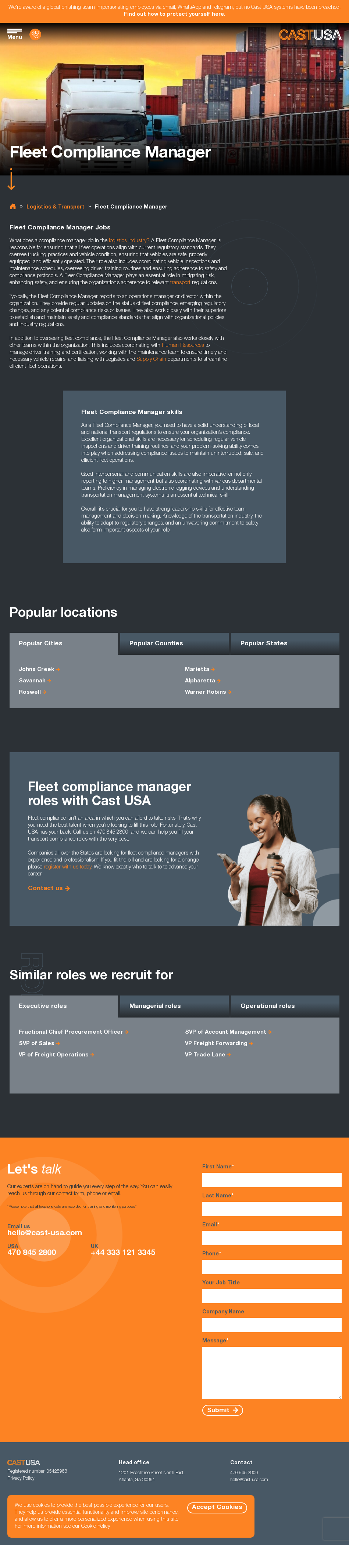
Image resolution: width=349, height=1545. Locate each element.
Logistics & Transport (55, 207)
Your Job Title (272, 1292)
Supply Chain (151, 359)
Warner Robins (205, 692)
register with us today (67, 867)
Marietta (197, 669)
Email (272, 1233)
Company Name (272, 1321)
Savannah (32, 681)
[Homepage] (310, 34)
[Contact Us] (35, 34)
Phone (272, 1262)
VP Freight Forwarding (216, 1044)
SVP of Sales (36, 1044)
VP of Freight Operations (54, 1055)
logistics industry (127, 241)
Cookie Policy (95, 1526)
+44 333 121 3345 (123, 1253)
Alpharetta (200, 681)
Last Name (272, 1204)
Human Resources (183, 345)
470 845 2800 (31, 1253)
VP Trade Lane (205, 1055)
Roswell (30, 692)
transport (180, 283)
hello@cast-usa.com (44, 1233)
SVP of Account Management (225, 1032)
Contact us (45, 889)
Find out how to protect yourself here (174, 14)
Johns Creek (36, 669)
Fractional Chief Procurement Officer (71, 1032)
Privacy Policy (21, 1478)
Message (272, 1368)
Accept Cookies (217, 1508)
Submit (219, 1410)
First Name (272, 1175)
